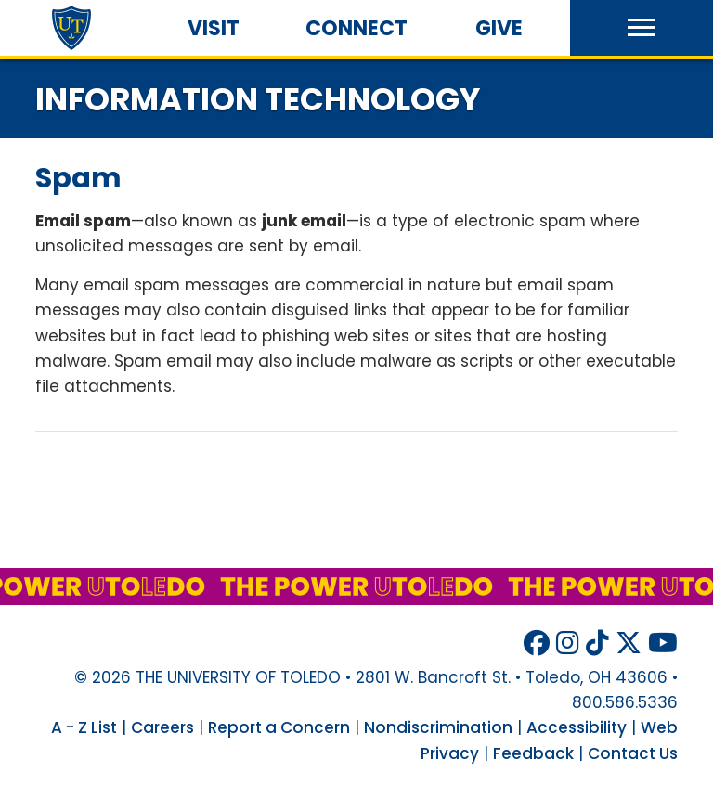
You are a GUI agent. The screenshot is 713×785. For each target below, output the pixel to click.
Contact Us (633, 753)
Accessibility (576, 727)
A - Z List (84, 727)
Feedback (533, 753)
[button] (641, 28)
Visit (214, 28)
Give (499, 28)
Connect (356, 28)
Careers (162, 727)
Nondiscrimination (438, 727)
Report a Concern (279, 727)
